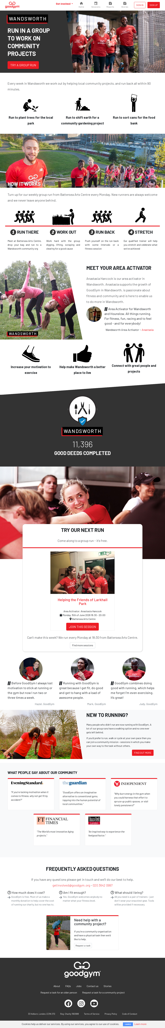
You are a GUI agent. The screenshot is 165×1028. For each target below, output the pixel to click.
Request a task (83, 945)
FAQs (68, 986)
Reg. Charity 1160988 (69, 1014)
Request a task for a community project (103, 992)
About (56, 986)
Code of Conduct (129, 1014)
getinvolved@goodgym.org (71, 885)
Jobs (79, 986)
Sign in (139, 5)
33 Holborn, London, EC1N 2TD (41, 1014)
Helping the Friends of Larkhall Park (82, 601)
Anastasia (148, 329)
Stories (108, 986)
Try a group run (23, 65)
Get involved (63, 3)
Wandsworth (28, 19)
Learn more (140, 1023)
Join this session (82, 627)
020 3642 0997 (102, 885)
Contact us (92, 986)
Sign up (154, 5)
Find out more (142, 752)
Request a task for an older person (58, 992)
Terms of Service (91, 1014)
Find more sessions (82, 645)
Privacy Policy (111, 1014)
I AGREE (128, 1024)
